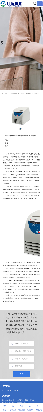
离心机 (32, 400)
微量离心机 (10, 166)
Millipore (5, 400)
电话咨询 (30, 408)
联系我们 (16, 390)
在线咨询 (21, 408)
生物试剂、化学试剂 (23, 400)
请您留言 (39, 408)
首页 (6, 93)
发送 (21, 374)
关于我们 (9, 390)
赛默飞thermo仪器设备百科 (29, 93)
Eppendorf (12, 400)
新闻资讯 (13, 93)
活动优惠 (13, 408)
